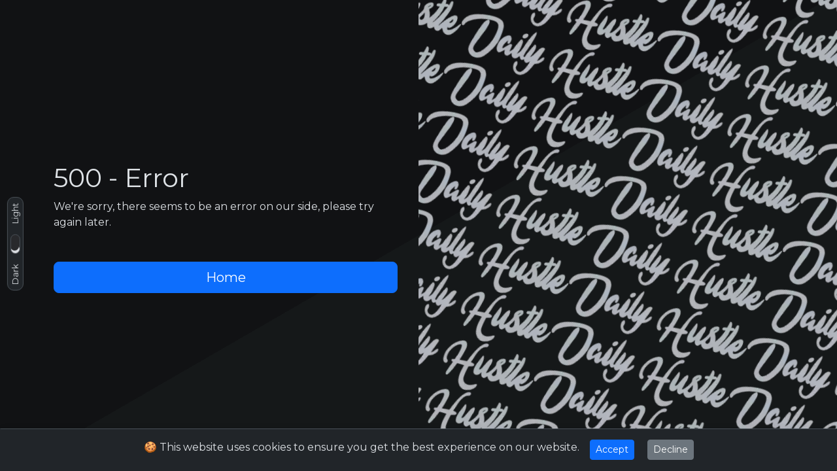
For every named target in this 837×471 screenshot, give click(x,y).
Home (226, 277)
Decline (670, 449)
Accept (612, 449)
